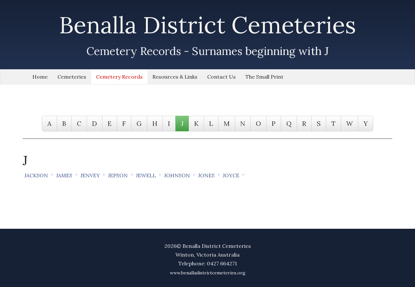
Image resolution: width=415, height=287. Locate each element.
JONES (206, 175)
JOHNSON (177, 175)
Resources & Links (174, 76)
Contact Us (221, 76)
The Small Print (264, 76)
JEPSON (118, 175)
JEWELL (146, 175)
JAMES (64, 175)
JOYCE (231, 175)
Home (40, 76)
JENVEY (90, 175)
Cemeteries (71, 76)
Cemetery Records (119, 76)
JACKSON (36, 175)
